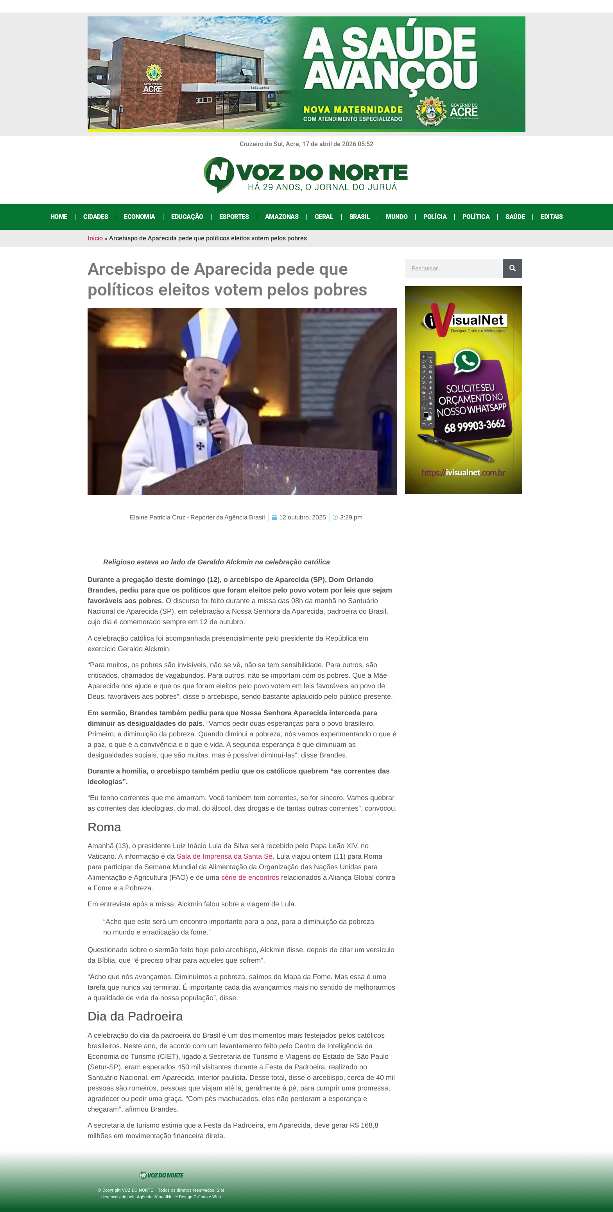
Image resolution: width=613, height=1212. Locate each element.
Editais (552, 216)
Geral (324, 216)
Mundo (396, 216)
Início (95, 238)
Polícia (434, 216)
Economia (139, 216)
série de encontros (250, 877)
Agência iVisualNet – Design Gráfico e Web (179, 1196)
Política (475, 216)
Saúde (515, 216)
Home (58, 216)
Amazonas (282, 216)
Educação (187, 216)
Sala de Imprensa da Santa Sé (224, 856)
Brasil (360, 216)
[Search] (512, 268)
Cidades (95, 216)
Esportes (234, 216)
